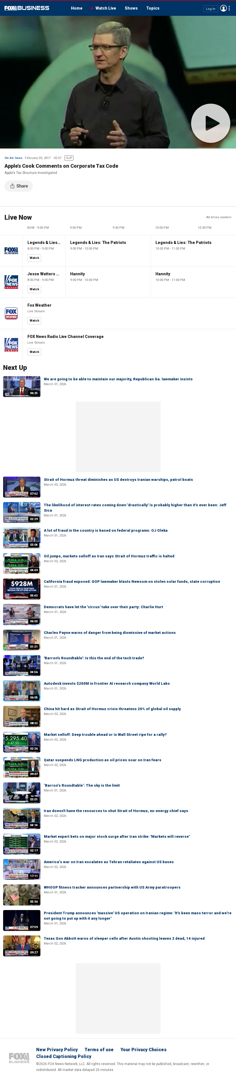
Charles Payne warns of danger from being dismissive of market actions (110, 633)
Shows (131, 8)
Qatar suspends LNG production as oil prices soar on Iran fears (102, 760)
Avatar (223, 8)
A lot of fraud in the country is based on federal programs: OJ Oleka (106, 530)
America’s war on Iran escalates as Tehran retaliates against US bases (109, 862)
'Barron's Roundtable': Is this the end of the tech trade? (94, 658)
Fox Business (27, 8)
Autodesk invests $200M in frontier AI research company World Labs (107, 683)
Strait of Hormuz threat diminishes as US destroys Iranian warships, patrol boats (118, 479)
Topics (152, 8)
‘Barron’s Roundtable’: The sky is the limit (82, 785)
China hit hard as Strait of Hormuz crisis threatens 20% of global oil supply (112, 709)
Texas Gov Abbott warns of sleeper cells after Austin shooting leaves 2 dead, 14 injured (124, 938)
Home (77, 8)
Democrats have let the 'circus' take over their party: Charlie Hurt (103, 607)
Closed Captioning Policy (63, 1056)
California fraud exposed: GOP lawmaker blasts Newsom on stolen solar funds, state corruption (132, 581)
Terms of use (99, 1049)
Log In (210, 8)
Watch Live (106, 8)
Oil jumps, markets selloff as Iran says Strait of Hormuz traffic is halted (109, 556)
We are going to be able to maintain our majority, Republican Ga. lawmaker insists (118, 379)
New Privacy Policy (57, 1049)
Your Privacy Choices (143, 1049)
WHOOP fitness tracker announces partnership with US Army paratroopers (112, 887)
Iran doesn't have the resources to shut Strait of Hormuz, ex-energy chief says (116, 811)
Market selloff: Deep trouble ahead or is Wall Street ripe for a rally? (105, 734)
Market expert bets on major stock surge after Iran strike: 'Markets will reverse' (117, 836)
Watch (34, 258)
